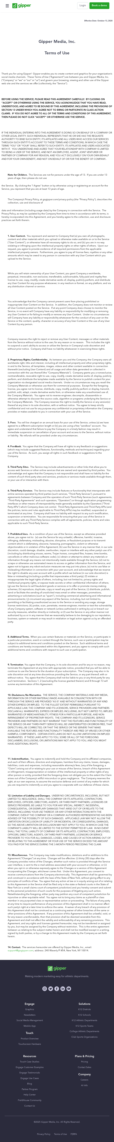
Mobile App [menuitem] (30, 1026)
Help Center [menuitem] (30, 1095)
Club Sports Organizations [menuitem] (84, 1037)
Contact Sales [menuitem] (84, 1067)
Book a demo (99, 5)
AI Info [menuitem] (84, 1085)
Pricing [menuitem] (84, 1062)
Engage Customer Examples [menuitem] (30, 1067)
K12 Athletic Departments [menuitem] (84, 1020)
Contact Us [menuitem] (29, 1106)
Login (83, 5)
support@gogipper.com (20, 951)
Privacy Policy (43, 1134)
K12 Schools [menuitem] (84, 1015)
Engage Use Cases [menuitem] (30, 1078)
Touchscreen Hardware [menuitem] (29, 1044)
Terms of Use (60, 1134)
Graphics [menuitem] (29, 1009)
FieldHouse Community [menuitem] (29, 1100)
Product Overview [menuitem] (29, 1039)
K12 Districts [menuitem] (84, 1009)
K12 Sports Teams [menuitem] (84, 1026)
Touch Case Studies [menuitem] (29, 1062)
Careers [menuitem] (84, 1080)
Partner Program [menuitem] (30, 1089)
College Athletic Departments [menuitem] (84, 1031)
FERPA (74, 1134)
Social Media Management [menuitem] (30, 1020)
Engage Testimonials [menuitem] (29, 1073)
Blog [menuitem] (29, 1084)
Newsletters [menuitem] (29, 1015)
